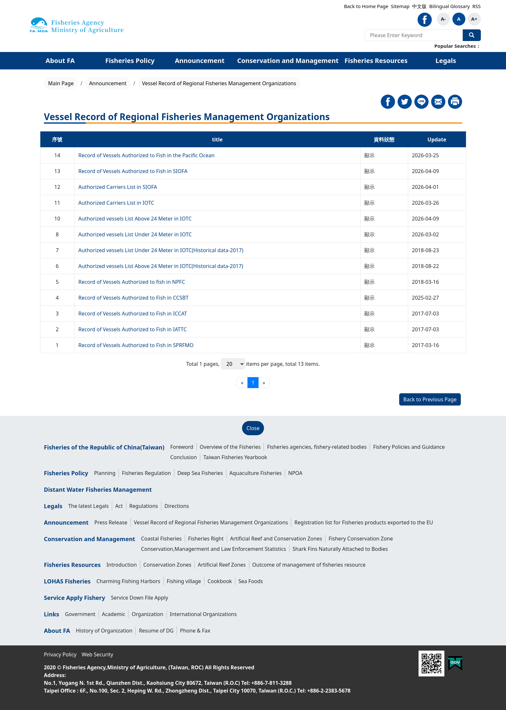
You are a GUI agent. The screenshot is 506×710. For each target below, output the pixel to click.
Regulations (143, 505)
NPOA (295, 473)
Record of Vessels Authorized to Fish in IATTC (132, 329)
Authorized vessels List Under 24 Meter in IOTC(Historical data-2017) (160, 250)
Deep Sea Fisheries (200, 473)
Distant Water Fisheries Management (98, 489)
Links (51, 614)
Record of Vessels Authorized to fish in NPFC (131, 281)
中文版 (419, 6)
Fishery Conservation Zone (361, 538)
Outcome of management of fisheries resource (309, 564)
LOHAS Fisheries (67, 581)
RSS (476, 6)
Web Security (97, 654)
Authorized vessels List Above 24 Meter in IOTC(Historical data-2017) (160, 266)
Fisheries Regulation (146, 473)
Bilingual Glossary (449, 6)
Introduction (121, 564)
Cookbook (219, 581)
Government (80, 614)
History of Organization (104, 630)
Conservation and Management (288, 60)
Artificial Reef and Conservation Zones (276, 538)
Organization (147, 614)
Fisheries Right (206, 538)
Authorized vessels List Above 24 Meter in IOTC (135, 218)
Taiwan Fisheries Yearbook (235, 457)
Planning (104, 473)
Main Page (61, 83)
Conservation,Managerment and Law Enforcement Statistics (213, 548)
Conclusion (183, 457)
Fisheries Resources (376, 60)
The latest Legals (88, 505)
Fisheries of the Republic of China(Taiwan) (104, 447)
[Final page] (263, 382)
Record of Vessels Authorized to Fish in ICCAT (132, 313)
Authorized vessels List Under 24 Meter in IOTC (135, 234)
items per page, (252, 363)
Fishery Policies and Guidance (409, 446)
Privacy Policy (60, 654)
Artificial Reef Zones (222, 564)
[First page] (242, 382)
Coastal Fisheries (161, 538)
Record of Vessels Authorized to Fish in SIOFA (132, 171)
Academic (114, 614)
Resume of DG (156, 630)
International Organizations (203, 614)
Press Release (110, 522)
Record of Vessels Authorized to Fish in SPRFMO (136, 345)
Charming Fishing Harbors (128, 581)
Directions (177, 505)
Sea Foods (250, 581)
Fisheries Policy (130, 60)
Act (119, 505)
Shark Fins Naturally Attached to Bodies (340, 548)
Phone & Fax (195, 630)
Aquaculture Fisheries (255, 473)
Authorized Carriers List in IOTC (116, 202)
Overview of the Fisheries (230, 446)
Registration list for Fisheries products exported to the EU (363, 522)
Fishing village (184, 581)
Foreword (181, 446)
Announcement (200, 60)
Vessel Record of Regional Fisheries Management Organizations (211, 522)
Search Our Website (472, 35)
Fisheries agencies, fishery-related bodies (317, 446)
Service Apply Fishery (74, 598)
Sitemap (400, 6)
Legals (446, 60)
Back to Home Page (366, 6)
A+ (474, 18)
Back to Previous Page (430, 399)
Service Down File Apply (139, 597)
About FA (60, 60)
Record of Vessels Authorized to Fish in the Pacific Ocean (146, 155)
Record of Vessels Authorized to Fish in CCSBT (133, 297)
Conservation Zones (167, 564)
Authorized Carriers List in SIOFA (117, 186)
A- (443, 18)
